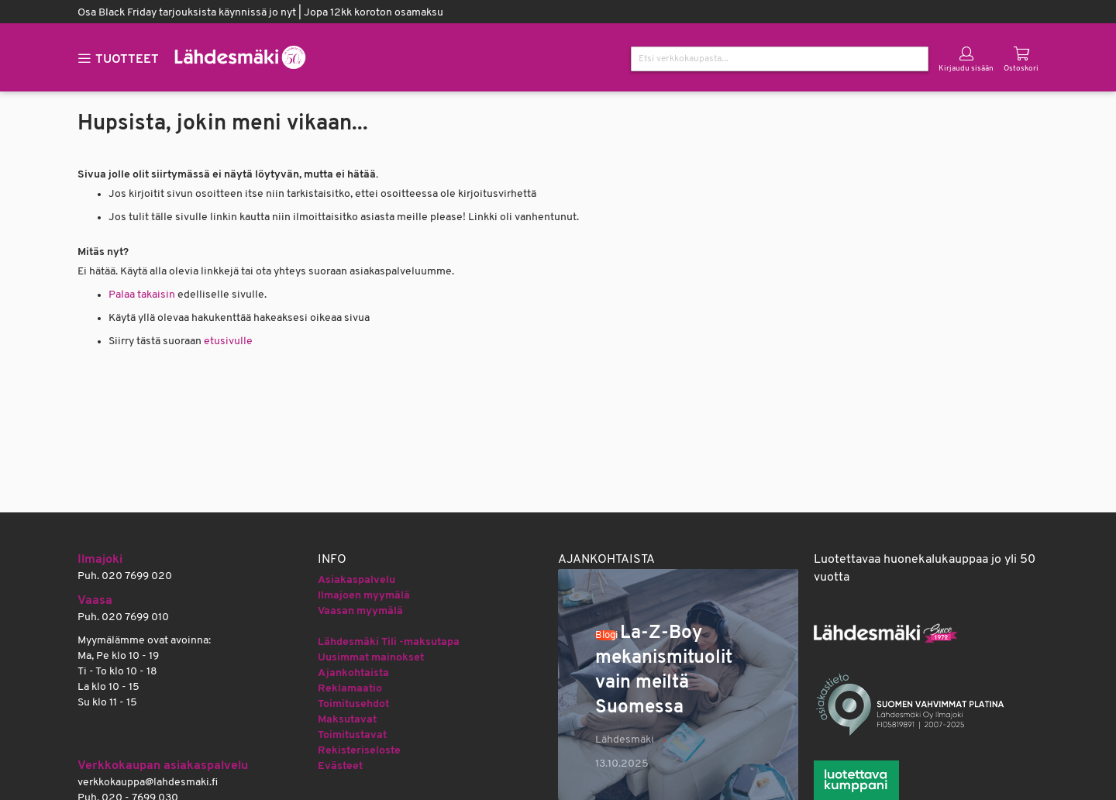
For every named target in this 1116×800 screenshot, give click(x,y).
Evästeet (340, 766)
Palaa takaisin (141, 295)
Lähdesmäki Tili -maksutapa (389, 642)
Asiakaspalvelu (356, 580)
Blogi (606, 635)
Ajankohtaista (353, 673)
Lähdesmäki (624, 740)
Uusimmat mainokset (371, 658)
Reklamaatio (350, 689)
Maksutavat (347, 720)
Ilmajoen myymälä (364, 596)
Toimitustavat (352, 735)
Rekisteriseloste (359, 751)
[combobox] (779, 59)
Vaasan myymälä (360, 611)
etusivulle (228, 341)
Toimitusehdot (353, 704)
